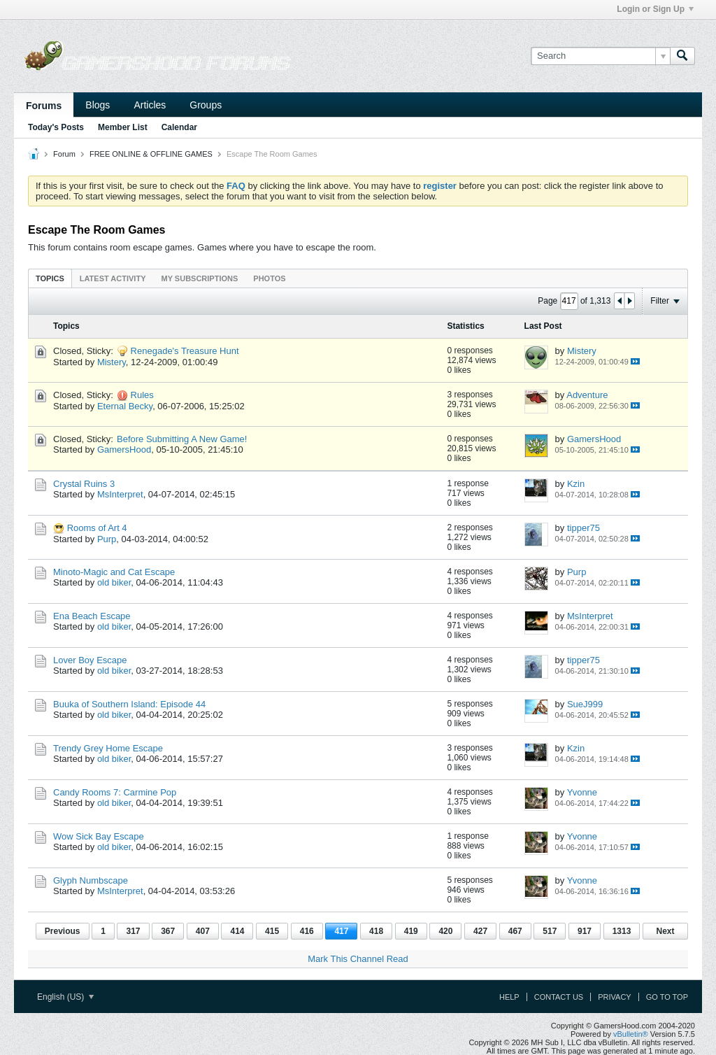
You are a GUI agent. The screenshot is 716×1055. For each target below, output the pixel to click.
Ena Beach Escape (92, 616)
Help (509, 997)
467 (515, 931)
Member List (123, 127)
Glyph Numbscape (90, 880)
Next (665, 931)
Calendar (179, 127)
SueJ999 (585, 704)
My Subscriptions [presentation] (200, 278)
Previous (62, 931)
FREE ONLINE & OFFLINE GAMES (151, 154)
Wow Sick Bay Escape (98, 836)
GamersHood (124, 449)
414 (237, 931)
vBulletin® (630, 1034)
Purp (106, 539)
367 (168, 931)
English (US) (65, 997)
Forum (64, 154)
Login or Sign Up (655, 9)
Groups (205, 105)
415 (272, 931)
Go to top (667, 997)
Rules (142, 395)
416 (307, 931)
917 (585, 931)
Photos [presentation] (269, 278)
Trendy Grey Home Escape (108, 748)
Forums (44, 105)
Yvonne (582, 792)
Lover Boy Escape (90, 660)
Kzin (576, 484)
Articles (150, 105)
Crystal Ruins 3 (84, 484)
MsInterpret (120, 494)
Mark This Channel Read (358, 959)
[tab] (50, 278)
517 (550, 931)
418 (376, 931)
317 (133, 931)
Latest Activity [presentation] (113, 278)
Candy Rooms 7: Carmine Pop (114, 792)
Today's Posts (56, 127)
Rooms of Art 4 (97, 528)
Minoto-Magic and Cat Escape (114, 572)
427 (480, 931)
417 (341, 931)
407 (203, 931)
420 (445, 931)
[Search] (600, 56)
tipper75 (583, 528)
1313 (622, 931)
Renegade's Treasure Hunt (185, 351)
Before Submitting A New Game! (182, 439)
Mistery (111, 362)
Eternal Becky (124, 406)
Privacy (614, 997)
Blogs (97, 105)
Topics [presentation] (50, 278)
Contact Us (559, 997)
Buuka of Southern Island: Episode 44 (129, 704)
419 (411, 931)
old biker (114, 582)
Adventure (587, 395)
